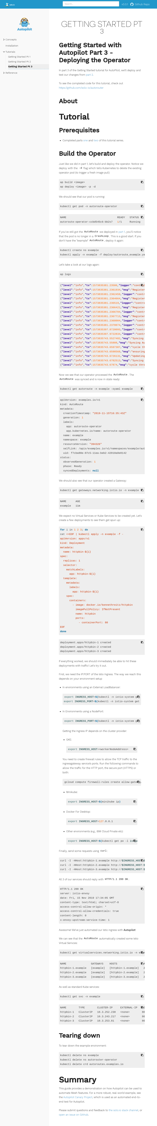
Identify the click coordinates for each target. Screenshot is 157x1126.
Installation (12, 45)
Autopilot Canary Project (77, 1097)
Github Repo (140, 4)
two (96, 140)
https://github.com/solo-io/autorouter (81, 87)
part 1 (122, 231)
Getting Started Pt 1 (19, 56)
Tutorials (10, 51)
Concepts (11, 39)
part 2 (89, 74)
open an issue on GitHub (73, 1114)
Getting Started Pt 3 (20, 66)
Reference (11, 72)
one (85, 140)
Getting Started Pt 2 (19, 61)
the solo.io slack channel (123, 1110)
